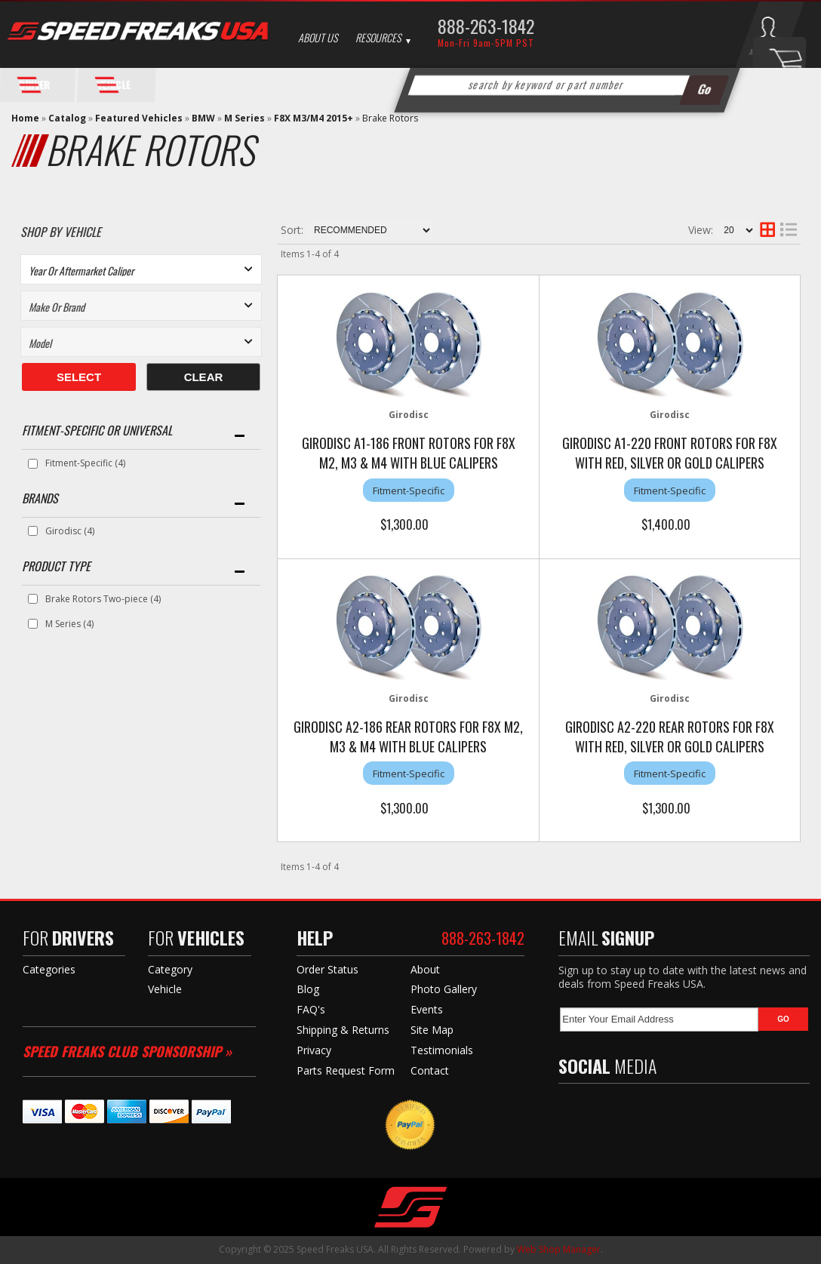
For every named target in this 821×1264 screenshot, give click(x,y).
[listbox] (141, 269)
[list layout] (788, 230)
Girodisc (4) (69, 530)
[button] (566, 85)
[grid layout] (767, 230)
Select (79, 377)
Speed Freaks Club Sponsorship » (127, 1051)
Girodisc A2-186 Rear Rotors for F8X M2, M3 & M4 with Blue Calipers (408, 736)
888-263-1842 (486, 26)
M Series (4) (69, 623)
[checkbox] (33, 464)
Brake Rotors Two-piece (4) (103, 598)
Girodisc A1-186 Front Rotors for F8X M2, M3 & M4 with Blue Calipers (408, 452)
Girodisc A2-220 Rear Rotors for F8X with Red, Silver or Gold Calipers (669, 736)
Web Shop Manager (559, 1249)
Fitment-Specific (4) (85, 463)
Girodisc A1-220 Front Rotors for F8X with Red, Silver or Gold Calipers (669, 452)
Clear (203, 377)
